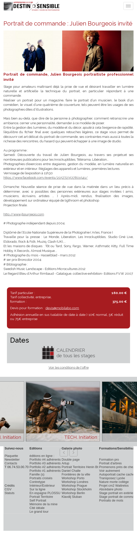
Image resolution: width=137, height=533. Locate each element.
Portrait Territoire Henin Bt (80, 467)
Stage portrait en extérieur (117, 493)
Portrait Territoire (41, 497)
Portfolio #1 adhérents (45, 471)
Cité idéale (37, 508)
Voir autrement (109, 471)
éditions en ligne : (41, 456)
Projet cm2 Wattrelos (114, 485)
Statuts (9, 493)
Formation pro (109, 459)
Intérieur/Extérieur (42, 485)
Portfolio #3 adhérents (45, 463)
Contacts (10, 463)
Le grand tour (39, 511)
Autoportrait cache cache (116, 474)
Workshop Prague (74, 485)
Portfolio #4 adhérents (45, 459)
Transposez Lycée (112, 478)
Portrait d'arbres (110, 463)
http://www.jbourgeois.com (23, 214)
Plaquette (11, 456)
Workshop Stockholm (77, 489)
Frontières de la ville (76, 474)
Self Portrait (37, 500)
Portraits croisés (40, 478)
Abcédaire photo (110, 489)
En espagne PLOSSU (44, 493)
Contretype (37, 482)
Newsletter (12, 459)
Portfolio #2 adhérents (45, 467)
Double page (71, 459)
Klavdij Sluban (72, 497)
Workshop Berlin (73, 493)
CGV (7, 489)
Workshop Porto (73, 478)
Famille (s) (36, 474)
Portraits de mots (111, 500)
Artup (65, 463)
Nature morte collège (114, 482)
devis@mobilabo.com (62, 308)
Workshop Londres (75, 482)
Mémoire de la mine (43, 504)
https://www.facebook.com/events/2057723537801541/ (45, 177)
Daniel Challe (71, 471)
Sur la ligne (37, 489)
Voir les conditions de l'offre (69, 367)
